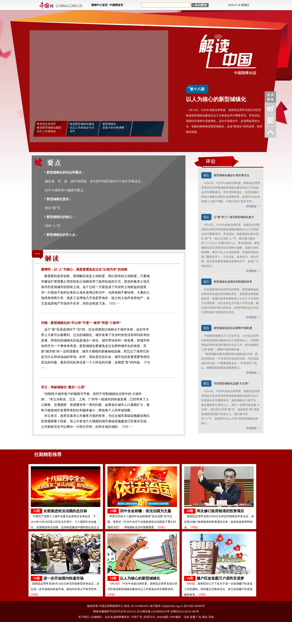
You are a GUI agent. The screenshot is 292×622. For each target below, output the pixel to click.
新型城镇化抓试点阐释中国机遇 (233, 328)
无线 (211, 617)
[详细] (161, 527)
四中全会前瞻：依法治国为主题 (145, 511)
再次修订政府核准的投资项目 (220, 511)
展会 (205, 617)
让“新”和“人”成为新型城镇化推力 (234, 217)
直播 (192, 617)
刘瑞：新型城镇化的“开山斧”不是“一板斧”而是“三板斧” (81, 323)
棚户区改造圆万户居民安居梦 (220, 578)
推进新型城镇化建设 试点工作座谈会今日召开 (82, 127)
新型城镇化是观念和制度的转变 (233, 281)
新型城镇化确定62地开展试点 (231, 175)
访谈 (186, 617)
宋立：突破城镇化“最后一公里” (63, 387)
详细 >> (114, 303)
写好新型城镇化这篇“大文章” (231, 383)
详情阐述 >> (253, 206)
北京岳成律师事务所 (117, 617)
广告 (198, 617)
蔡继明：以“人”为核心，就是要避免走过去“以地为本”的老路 (84, 269)
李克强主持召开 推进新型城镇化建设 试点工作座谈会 (49, 127)
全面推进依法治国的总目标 (65, 511)
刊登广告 (136, 617)
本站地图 (162, 617)
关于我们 (83, 617)
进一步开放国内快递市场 (63, 578)
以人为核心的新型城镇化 (140, 578)
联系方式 (149, 617)
